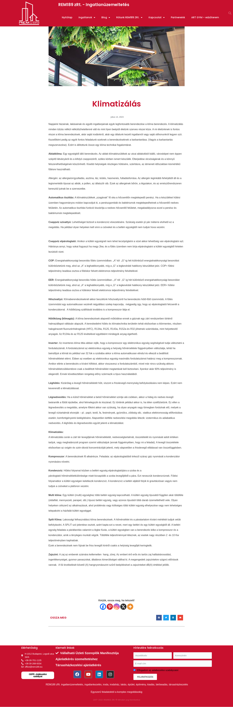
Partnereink (178, 17)
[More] (130, 607)
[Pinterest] (110, 607)
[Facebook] (103, 607)
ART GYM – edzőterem (205, 17)
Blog (105, 17)
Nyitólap (67, 17)
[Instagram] (116, 607)
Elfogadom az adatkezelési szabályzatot (157, 670)
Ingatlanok (87, 17)
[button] (230, 13)
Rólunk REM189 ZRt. (129, 17)
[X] (123, 607)
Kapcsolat (157, 17)
